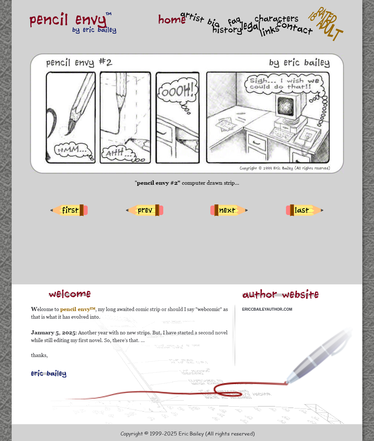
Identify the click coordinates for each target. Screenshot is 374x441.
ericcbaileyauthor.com (267, 309)
